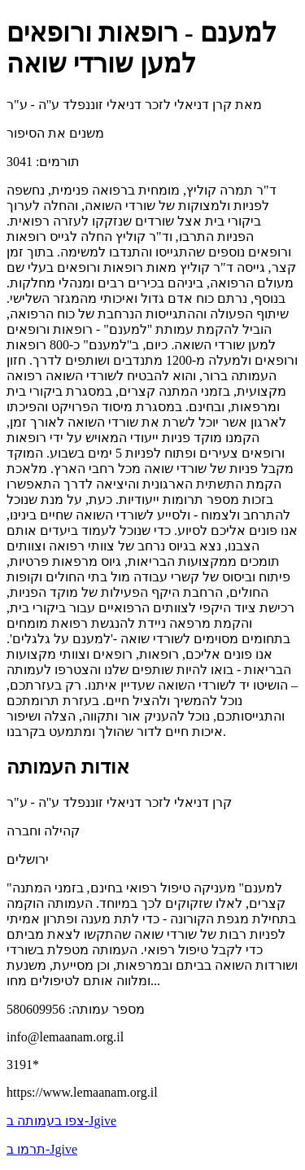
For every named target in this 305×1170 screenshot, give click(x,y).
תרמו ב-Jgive (42, 1149)
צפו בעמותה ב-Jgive (61, 1121)
